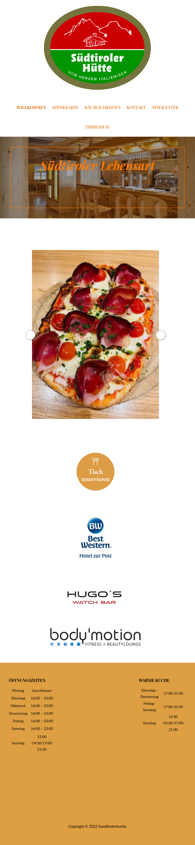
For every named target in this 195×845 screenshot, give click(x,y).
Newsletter (165, 107)
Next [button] (167, 335)
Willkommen (31, 107)
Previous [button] (24, 335)
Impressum (97, 127)
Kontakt (136, 107)
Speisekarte (65, 107)
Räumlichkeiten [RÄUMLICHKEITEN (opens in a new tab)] (103, 107)
